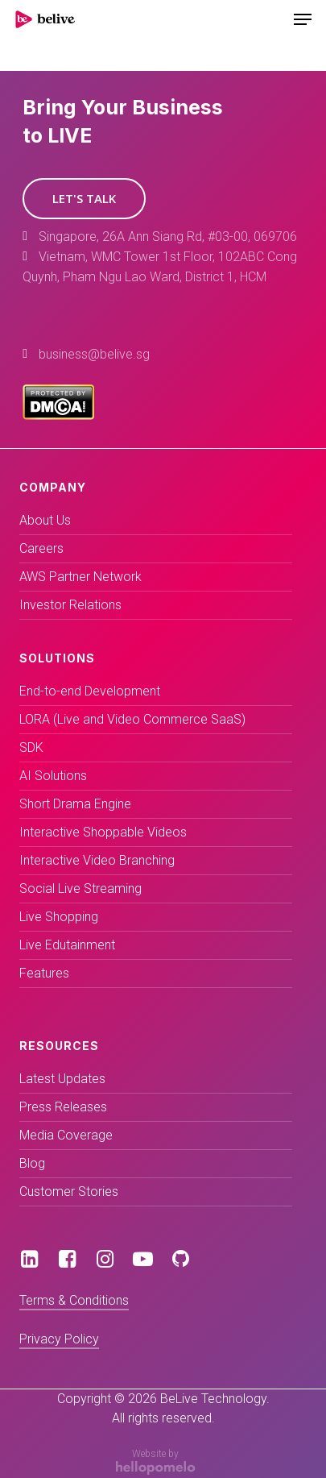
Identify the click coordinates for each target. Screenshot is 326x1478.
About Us (45, 520)
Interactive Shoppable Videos (103, 832)
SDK (31, 747)
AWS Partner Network (80, 576)
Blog (32, 1163)
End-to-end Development (89, 691)
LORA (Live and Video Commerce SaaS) (132, 719)
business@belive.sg (94, 354)
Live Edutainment (67, 945)
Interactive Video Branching (97, 860)
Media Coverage (66, 1135)
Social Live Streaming (80, 888)
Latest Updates (62, 1078)
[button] (84, 198)
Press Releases (63, 1107)
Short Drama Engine (75, 804)
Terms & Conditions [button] (74, 1300)
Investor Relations (70, 604)
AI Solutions (53, 775)
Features (44, 973)
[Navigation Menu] (303, 19)
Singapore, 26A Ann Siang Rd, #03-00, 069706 (168, 236)
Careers (41, 548)
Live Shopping (58, 916)
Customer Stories (68, 1191)
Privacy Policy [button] (59, 1339)
